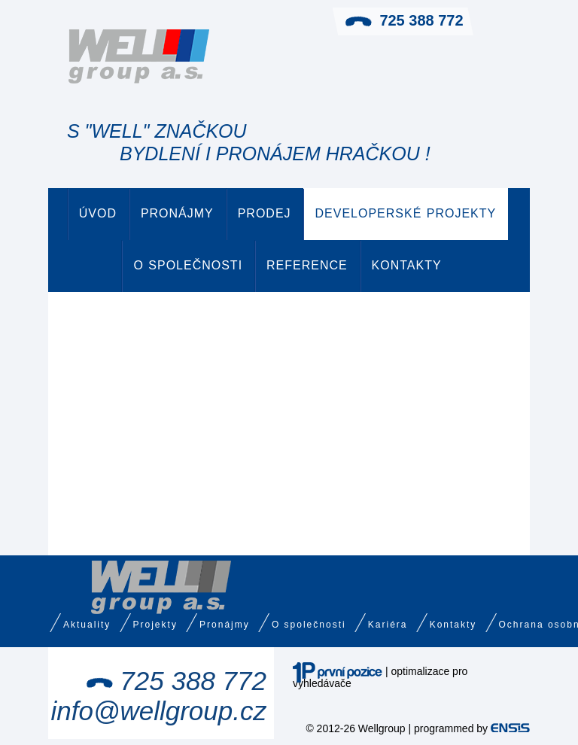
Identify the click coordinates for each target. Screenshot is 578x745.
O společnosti (187, 265)
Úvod (98, 213)
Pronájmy (177, 213)
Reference (307, 265)
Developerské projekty (405, 213)
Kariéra (388, 624)
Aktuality (87, 624)
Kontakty (407, 265)
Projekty (155, 624)
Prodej (264, 213)
